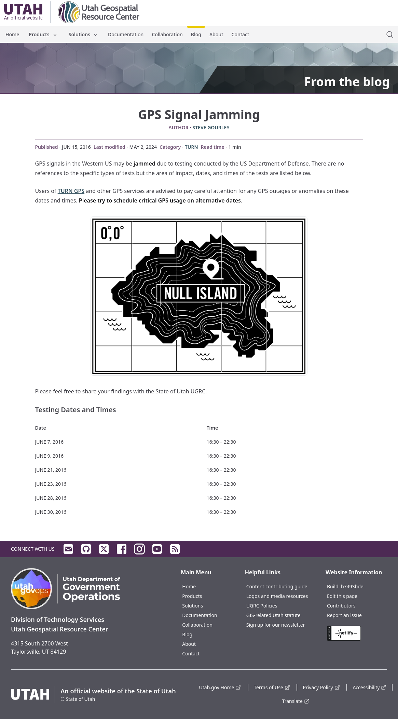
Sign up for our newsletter (275, 625)
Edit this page (342, 596)
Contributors (341, 605)
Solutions (83, 34)
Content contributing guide (276, 586)
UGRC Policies (261, 605)
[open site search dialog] (390, 34)
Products (43, 34)
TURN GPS (71, 191)
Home (12, 34)
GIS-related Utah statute (273, 615)
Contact (240, 34)
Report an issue (344, 615)
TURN (191, 147)
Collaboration (167, 34)
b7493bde (352, 586)
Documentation (125, 34)
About (216, 34)
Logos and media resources (277, 596)
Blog (196, 34)
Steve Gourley (210, 127)
